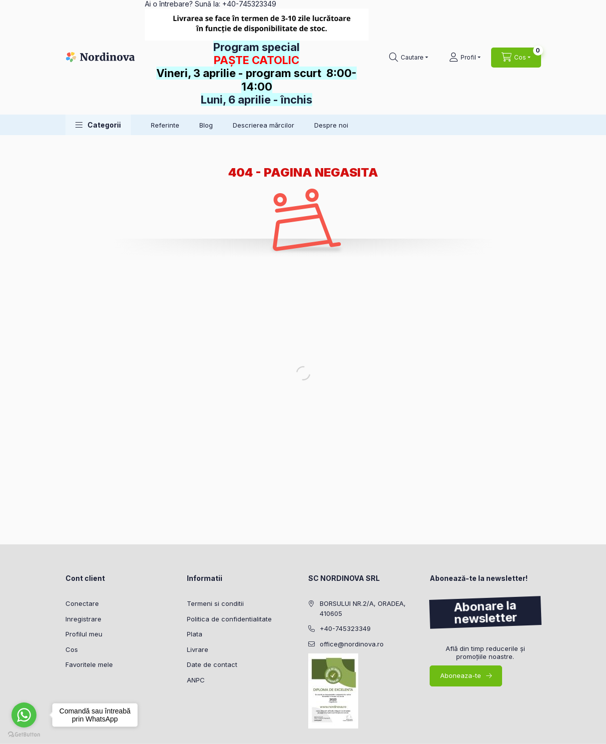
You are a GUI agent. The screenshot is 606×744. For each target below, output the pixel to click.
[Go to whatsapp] (23, 714)
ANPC (196, 680)
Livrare (197, 649)
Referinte (165, 125)
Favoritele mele (89, 664)
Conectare (82, 603)
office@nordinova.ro (352, 644)
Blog (206, 125)
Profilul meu (83, 634)
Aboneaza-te (460, 675)
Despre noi (331, 125)
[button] (98, 125)
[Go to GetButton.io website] (24, 734)
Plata (194, 634)
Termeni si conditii (215, 603)
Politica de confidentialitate (229, 619)
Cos (71, 649)
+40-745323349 (345, 628)
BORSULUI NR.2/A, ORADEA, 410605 (363, 608)
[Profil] (465, 58)
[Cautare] (409, 58)
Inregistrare (83, 619)
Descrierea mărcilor (263, 125)
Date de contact (212, 664)
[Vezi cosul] (516, 58)
